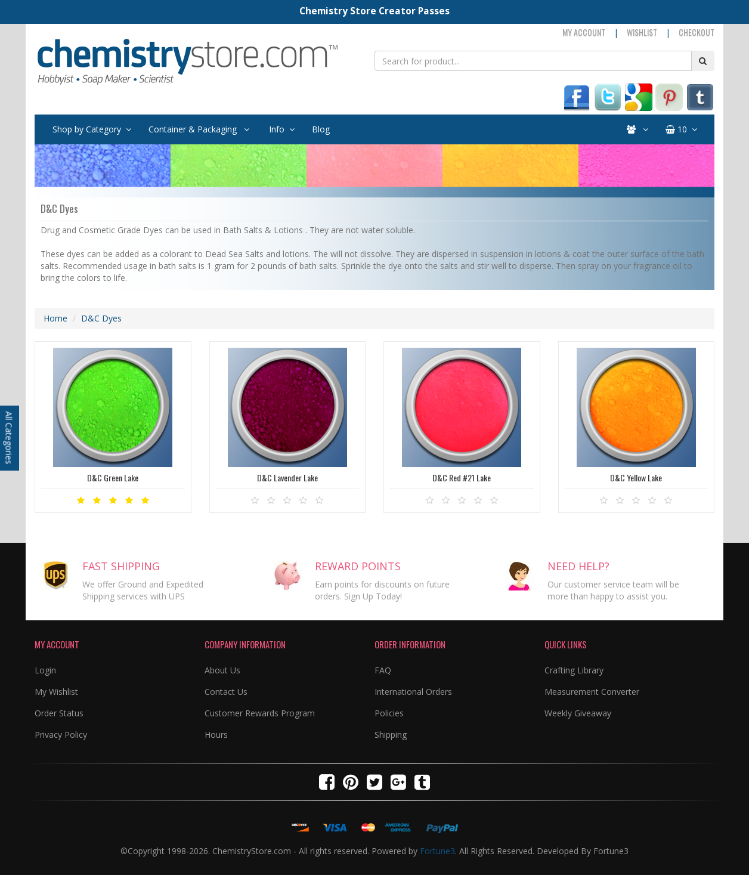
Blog (321, 129)
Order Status (59, 713)
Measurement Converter (591, 691)
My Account (583, 32)
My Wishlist (56, 691)
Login (45, 670)
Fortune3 (437, 851)
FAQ (382, 670)
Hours (216, 734)
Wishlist (642, 32)
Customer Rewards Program (260, 713)
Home (55, 318)
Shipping (390, 734)
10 (681, 129)
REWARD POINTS (358, 566)
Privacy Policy (61, 734)
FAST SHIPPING (121, 566)
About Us (222, 670)
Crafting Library (573, 670)
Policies (389, 713)
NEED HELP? (578, 566)
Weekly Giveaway (577, 713)
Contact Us (226, 691)
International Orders (413, 691)
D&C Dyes (101, 318)
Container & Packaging (198, 129)
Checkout (696, 32)
